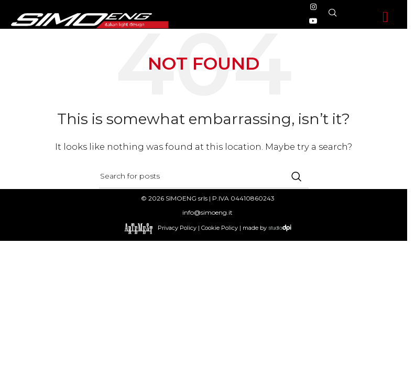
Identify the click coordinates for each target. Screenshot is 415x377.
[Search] (204, 176)
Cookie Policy (219, 227)
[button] (385, 17)
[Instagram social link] (313, 7)
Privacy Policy (177, 227)
